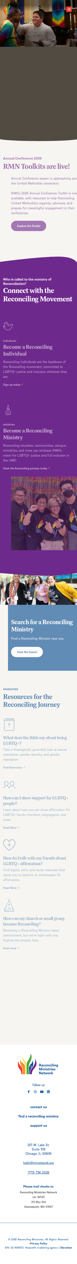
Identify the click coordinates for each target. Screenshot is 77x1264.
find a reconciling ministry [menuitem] (38, 1116)
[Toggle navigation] (69, 9)
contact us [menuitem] (38, 1106)
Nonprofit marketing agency (41, 1247)
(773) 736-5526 (38, 1172)
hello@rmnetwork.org (38, 1162)
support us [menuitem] (38, 1125)
